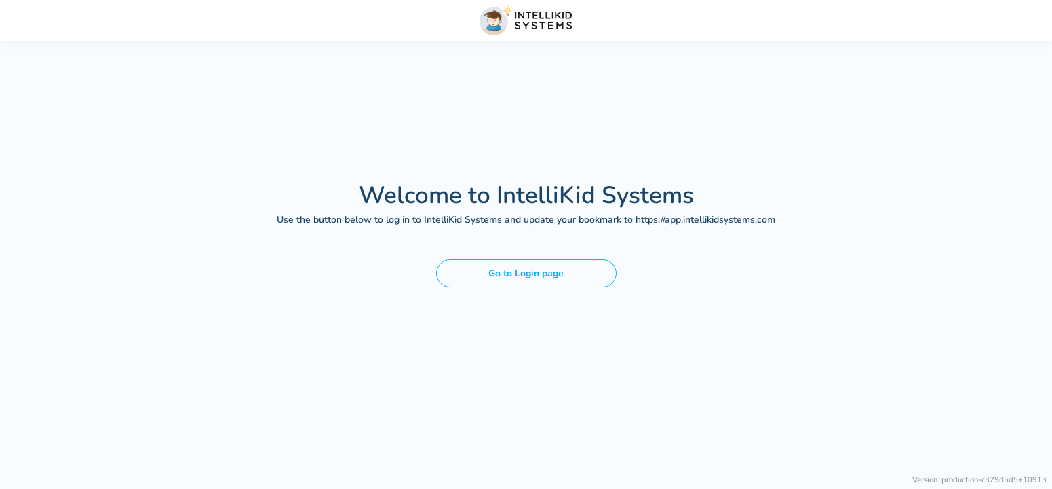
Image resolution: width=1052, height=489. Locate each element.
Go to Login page (526, 273)
